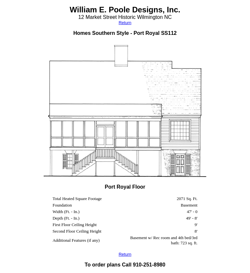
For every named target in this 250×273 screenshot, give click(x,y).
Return (124, 22)
